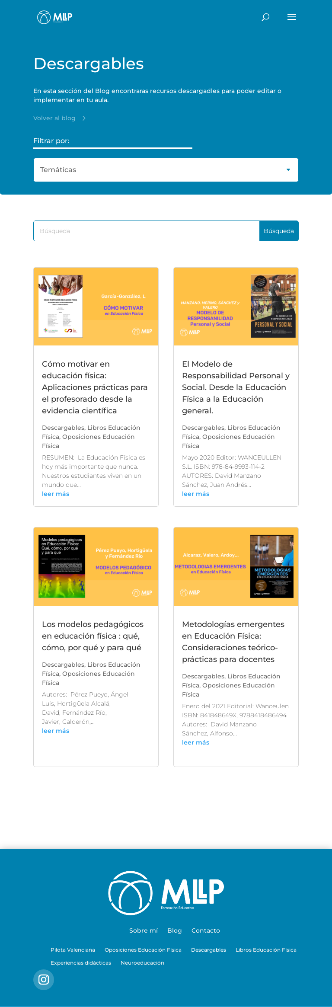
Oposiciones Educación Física (143, 950)
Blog (174, 930)
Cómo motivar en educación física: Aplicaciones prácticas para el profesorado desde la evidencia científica (95, 387)
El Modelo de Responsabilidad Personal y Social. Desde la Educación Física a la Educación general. (236, 387)
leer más (55, 494)
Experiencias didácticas (81, 963)
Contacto (206, 930)
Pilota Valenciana (73, 950)
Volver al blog (54, 118)
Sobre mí (143, 930)
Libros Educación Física (266, 950)
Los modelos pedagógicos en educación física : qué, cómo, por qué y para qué (93, 636)
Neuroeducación (142, 963)
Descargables (63, 428)
